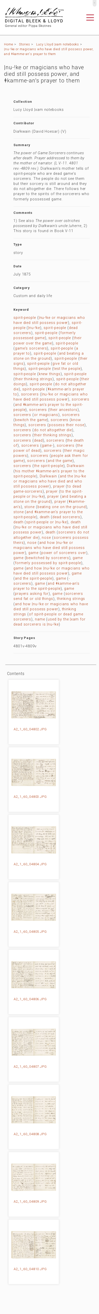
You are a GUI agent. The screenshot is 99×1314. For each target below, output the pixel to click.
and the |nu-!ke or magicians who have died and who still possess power (49, 481)
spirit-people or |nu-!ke (46, 522)
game (33, 553)
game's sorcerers (31, 348)
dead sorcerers (66, 517)
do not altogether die (53, 430)
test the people (67, 369)
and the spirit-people (33, 578)
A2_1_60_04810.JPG (30, 1269)
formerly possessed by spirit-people (48, 563)
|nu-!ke (34, 328)
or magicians (46, 415)
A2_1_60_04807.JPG (30, 1066)
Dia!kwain (75, 466)
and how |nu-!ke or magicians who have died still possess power (49, 548)
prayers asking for (32, 594)
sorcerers (30, 394)
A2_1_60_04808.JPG (30, 1134)
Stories (24, 44)
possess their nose (66, 425)
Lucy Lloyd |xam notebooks (57, 44)
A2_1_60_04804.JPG (30, 864)
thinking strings (71, 599)
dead (38, 440)
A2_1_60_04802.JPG (30, 729)
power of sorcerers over (63, 553)
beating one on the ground (61, 507)
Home (8, 44)
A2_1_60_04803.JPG (30, 797)
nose (46, 537)
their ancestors (63, 410)
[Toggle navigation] (90, 17)
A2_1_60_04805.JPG (30, 931)
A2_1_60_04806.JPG (30, 999)
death (45, 517)
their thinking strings (33, 379)
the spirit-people (48, 466)
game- (47, 445)
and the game (60, 461)
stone (29, 507)
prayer (59, 486)
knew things (50, 374)
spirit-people (24, 318)
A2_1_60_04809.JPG (30, 1201)
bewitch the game (31, 420)
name (40, 619)
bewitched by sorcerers (47, 558)
